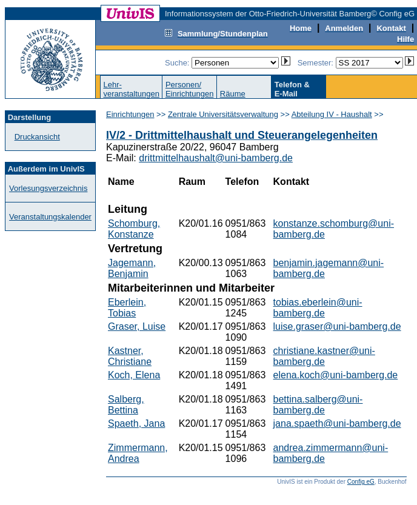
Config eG (361, 481)
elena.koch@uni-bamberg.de (335, 375)
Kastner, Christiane (130, 356)
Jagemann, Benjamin (132, 268)
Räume (232, 93)
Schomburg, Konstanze (134, 228)
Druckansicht (37, 136)
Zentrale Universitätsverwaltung (223, 114)
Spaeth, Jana (136, 423)
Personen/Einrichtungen (189, 89)
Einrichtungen (130, 114)
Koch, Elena (134, 375)
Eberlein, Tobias (127, 307)
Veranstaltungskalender (50, 216)
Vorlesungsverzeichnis (48, 188)
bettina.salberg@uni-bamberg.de (318, 404)
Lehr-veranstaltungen (131, 89)
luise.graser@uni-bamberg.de (337, 326)
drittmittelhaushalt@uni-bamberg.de (216, 158)
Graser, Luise (136, 326)
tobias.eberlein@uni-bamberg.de (317, 307)
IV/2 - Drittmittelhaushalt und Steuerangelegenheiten (242, 135)
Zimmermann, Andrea (138, 453)
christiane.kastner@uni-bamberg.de (324, 356)
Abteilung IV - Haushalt (332, 114)
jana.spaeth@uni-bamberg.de (337, 423)
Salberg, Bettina (126, 404)
